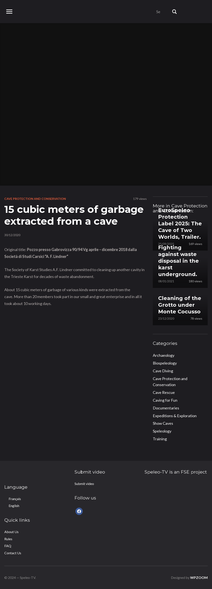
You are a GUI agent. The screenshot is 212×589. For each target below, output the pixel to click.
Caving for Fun (165, 400)
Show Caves (163, 423)
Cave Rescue (164, 392)
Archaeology (163, 355)
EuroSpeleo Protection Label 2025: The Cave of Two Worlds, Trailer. (180, 223)
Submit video (84, 484)
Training (160, 438)
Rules (8, 539)
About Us (11, 532)
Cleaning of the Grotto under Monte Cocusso (179, 305)
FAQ (7, 546)
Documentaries (166, 408)
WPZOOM (199, 577)
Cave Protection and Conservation (35, 199)
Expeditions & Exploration (175, 415)
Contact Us (12, 553)
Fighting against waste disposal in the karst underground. (178, 261)
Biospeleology (165, 363)
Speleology (162, 431)
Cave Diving (163, 370)
